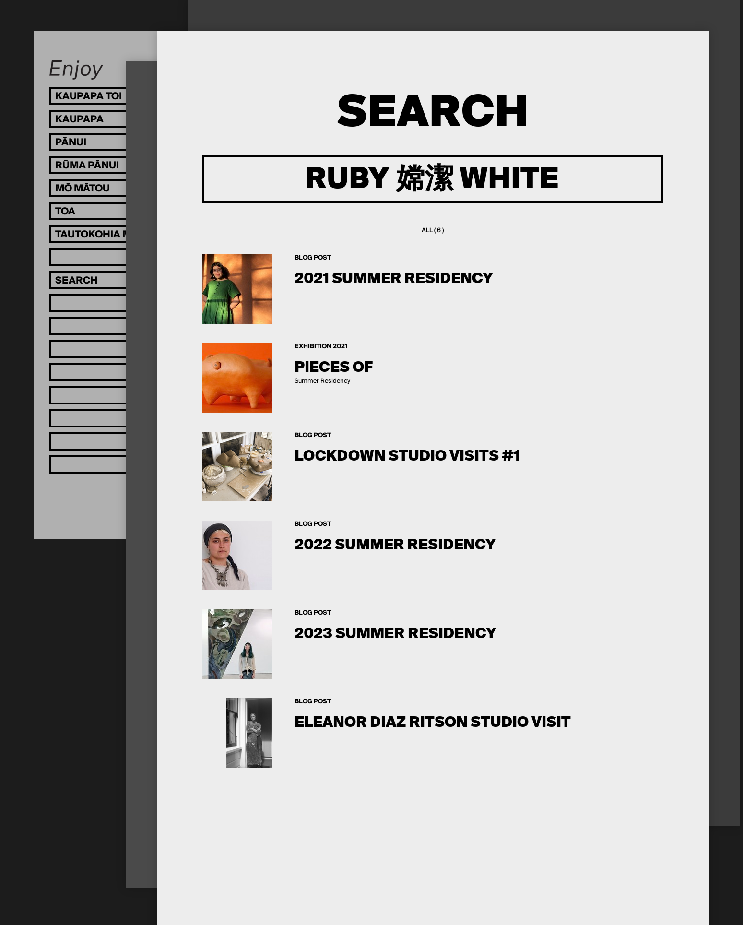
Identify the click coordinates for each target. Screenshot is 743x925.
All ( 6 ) (433, 230)
